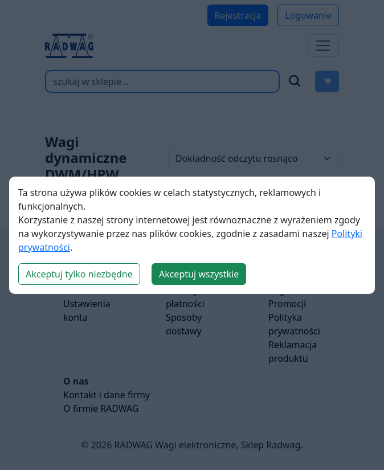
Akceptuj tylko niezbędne (79, 274)
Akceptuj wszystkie (199, 274)
